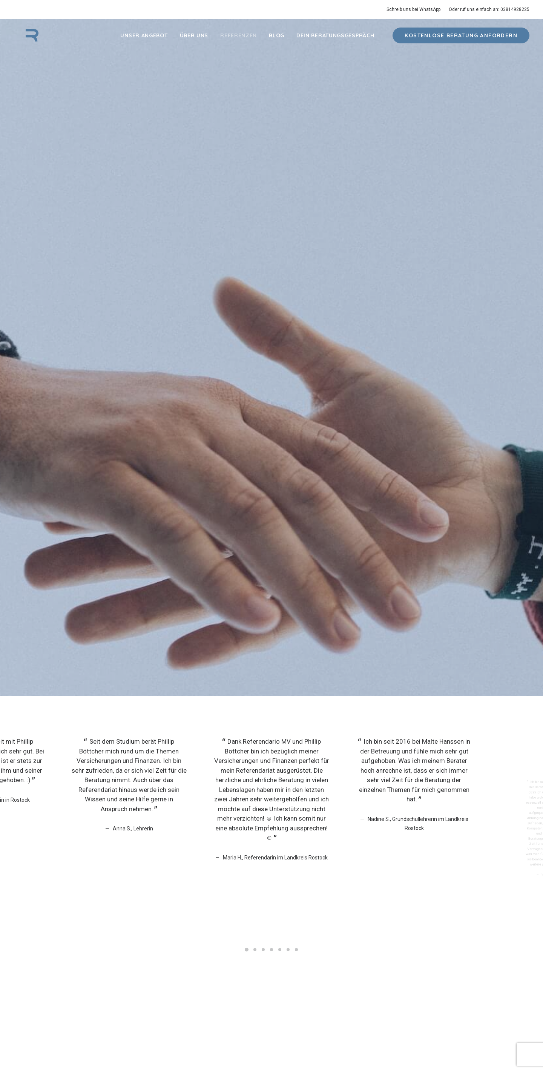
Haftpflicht (83, 937)
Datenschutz (278, 1047)
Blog (276, 40)
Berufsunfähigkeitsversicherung (109, 961)
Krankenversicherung (95, 950)
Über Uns (194, 40)
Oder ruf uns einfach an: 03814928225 (489, 9)
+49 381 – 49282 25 (422, 948)
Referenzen (238, 40)
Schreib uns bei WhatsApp (413, 9)
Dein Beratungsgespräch (335, 40)
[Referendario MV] (25, 40)
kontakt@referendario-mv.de (433, 937)
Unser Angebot (143, 40)
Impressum (308, 1047)
